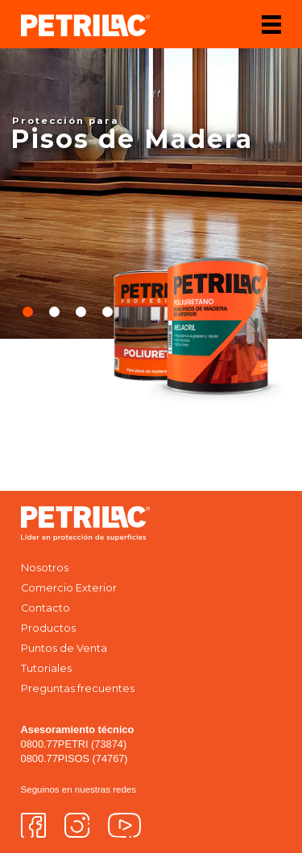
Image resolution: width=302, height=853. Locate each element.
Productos (48, 628)
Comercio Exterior (69, 588)
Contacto (45, 608)
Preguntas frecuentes (77, 688)
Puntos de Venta (64, 648)
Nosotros (44, 568)
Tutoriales (46, 668)
